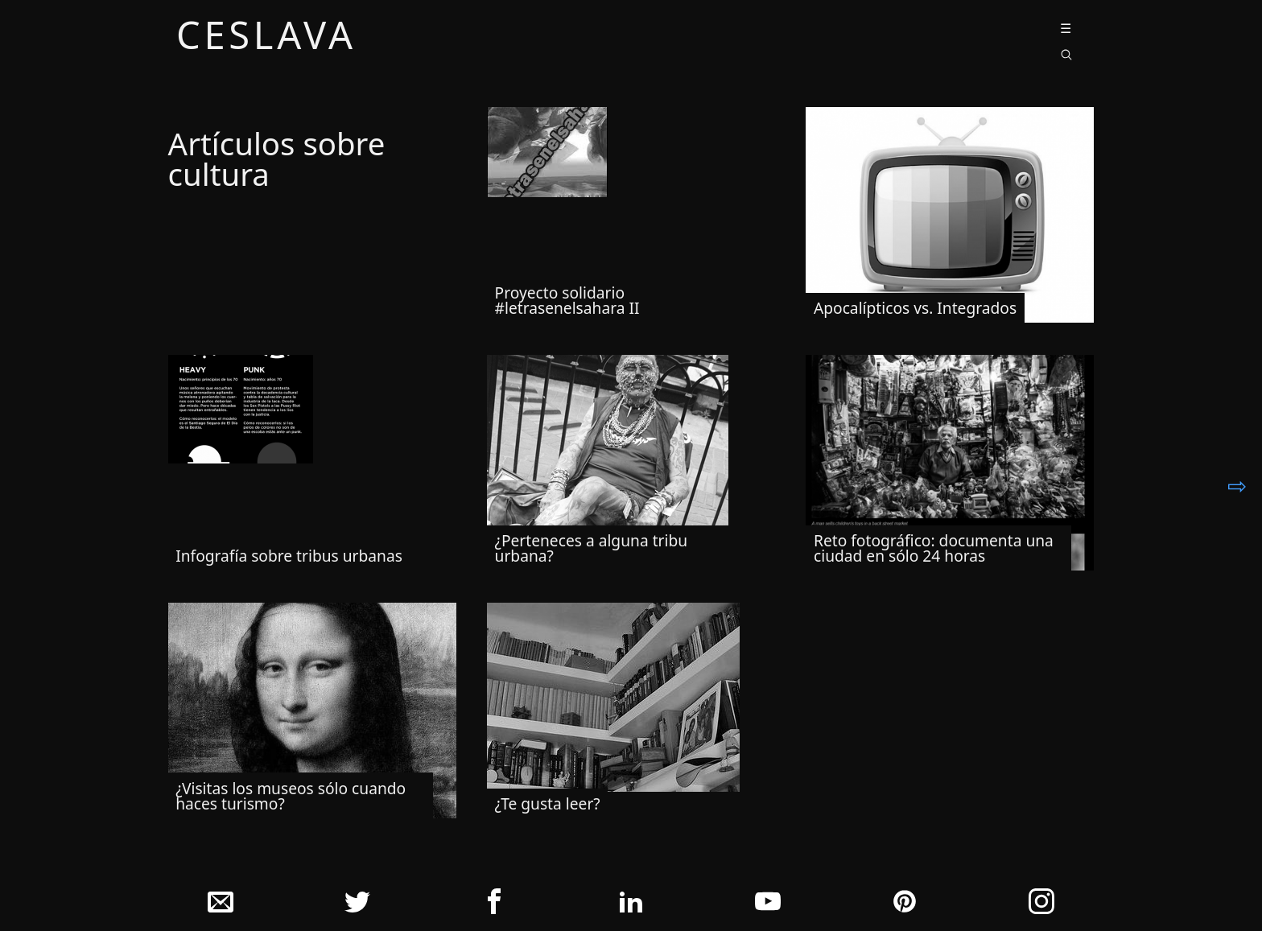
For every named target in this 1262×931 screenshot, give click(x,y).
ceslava (266, 38)
